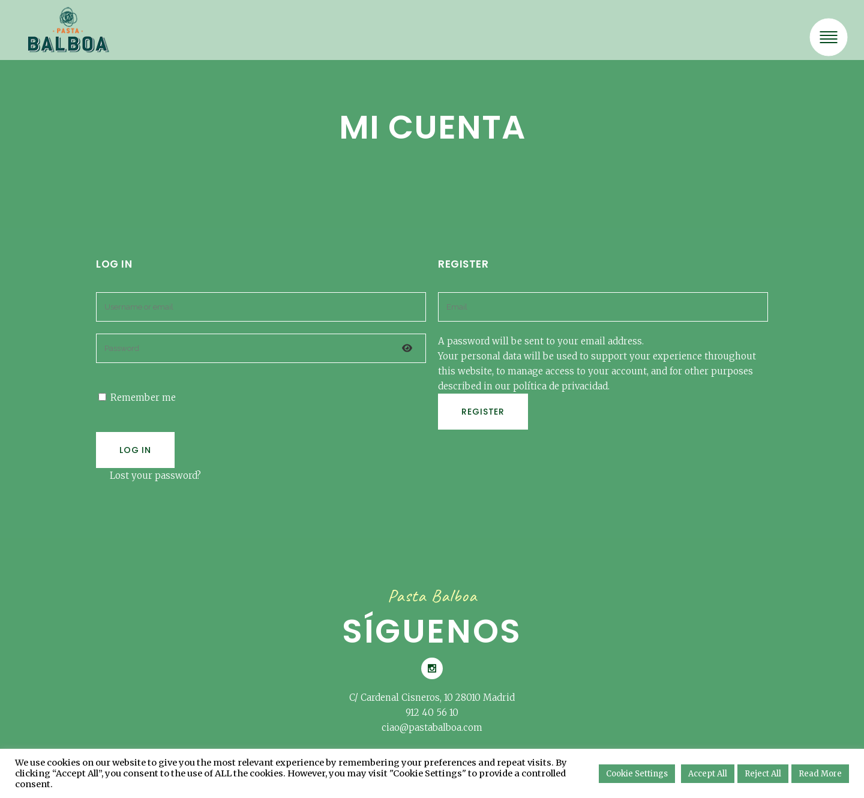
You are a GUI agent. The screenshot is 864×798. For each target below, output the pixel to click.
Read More (820, 774)
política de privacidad (560, 386)
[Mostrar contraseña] (407, 348)
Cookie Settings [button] (637, 774)
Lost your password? (155, 475)
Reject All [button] (763, 774)
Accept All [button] (707, 774)
